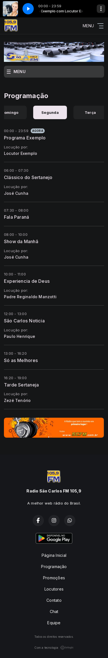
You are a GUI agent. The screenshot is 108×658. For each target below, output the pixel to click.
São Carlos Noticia (24, 321)
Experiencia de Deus (27, 281)
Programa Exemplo (25, 138)
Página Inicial (54, 555)
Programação (54, 566)
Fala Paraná (16, 217)
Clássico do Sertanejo (28, 177)
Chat (54, 611)
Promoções (54, 577)
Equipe (53, 622)
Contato (53, 600)
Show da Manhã (21, 241)
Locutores (54, 589)
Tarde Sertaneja (21, 385)
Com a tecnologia (53, 648)
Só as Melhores (21, 360)
